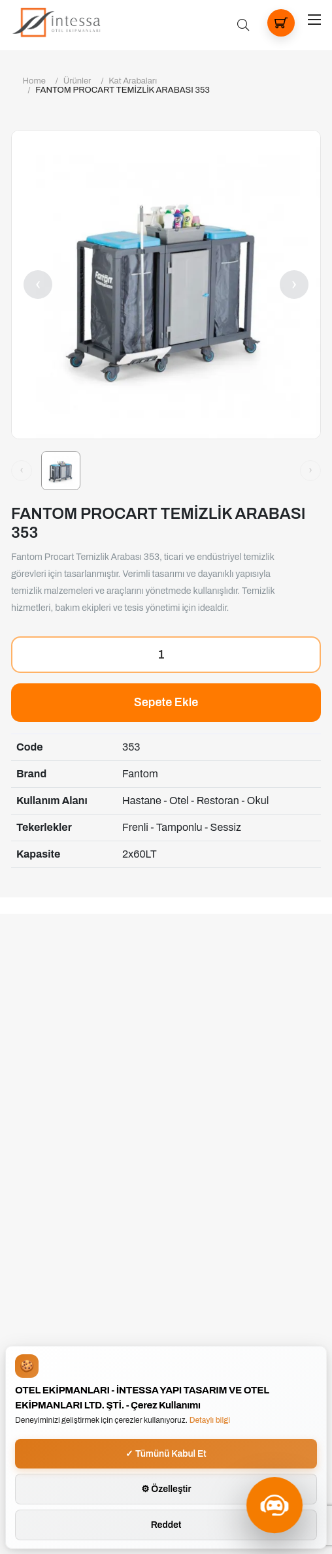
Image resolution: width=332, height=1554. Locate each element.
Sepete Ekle (166, 702)
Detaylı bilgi (210, 1420)
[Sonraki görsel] (310, 470)
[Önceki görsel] (21, 470)
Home (34, 80)
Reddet (166, 1525)
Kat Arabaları (132, 80)
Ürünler (77, 80)
